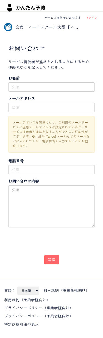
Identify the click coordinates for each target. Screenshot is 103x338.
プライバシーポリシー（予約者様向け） (38, 316)
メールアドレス (21, 98)
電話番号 (16, 161)
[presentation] (40, 239)
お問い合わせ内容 (23, 181)
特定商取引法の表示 (21, 324)
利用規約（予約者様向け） (27, 300)
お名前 (14, 78)
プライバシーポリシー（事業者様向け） (38, 308)
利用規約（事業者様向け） (66, 290)
